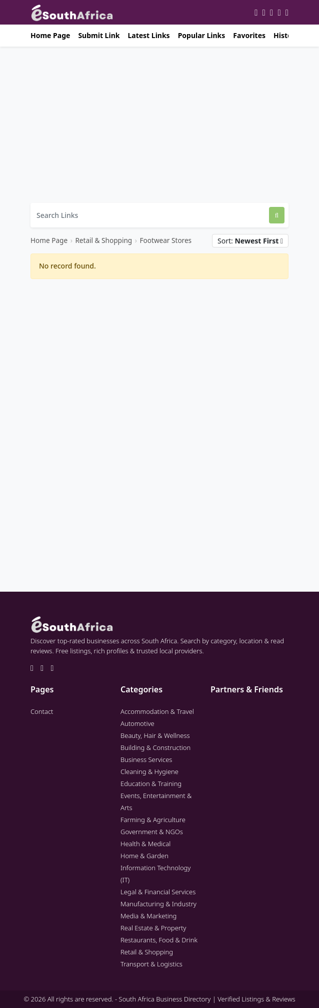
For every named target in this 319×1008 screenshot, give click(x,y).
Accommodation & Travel (157, 711)
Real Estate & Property (153, 927)
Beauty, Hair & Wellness (155, 735)
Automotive (137, 723)
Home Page (50, 35)
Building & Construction (155, 747)
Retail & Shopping (103, 240)
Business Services (146, 759)
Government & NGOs (151, 831)
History (286, 35)
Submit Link (99, 35)
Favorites (249, 35)
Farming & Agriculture (153, 819)
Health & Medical (145, 843)
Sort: (250, 240)
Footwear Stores (166, 240)
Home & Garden (144, 855)
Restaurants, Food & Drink (159, 939)
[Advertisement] (159, 125)
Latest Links (149, 35)
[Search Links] (149, 215)
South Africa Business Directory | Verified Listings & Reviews (207, 998)
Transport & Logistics (151, 963)
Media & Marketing (148, 915)
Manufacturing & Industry (158, 903)
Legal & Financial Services (158, 891)
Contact (42, 711)
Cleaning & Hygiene (149, 771)
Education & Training (151, 783)
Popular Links (202, 35)
